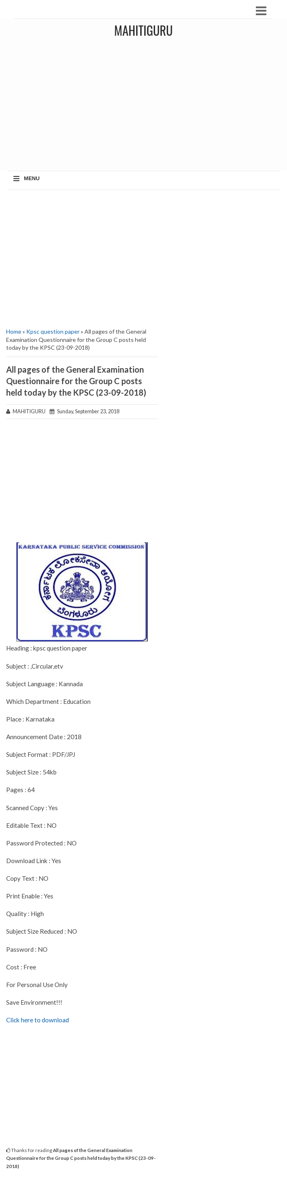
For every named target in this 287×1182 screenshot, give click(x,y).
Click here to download (37, 1020)
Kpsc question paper (53, 331)
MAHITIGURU (143, 30)
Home (13, 331)
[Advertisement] (82, 255)
